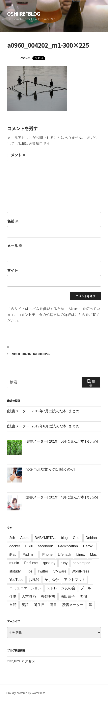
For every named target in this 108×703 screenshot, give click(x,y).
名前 (13, 221)
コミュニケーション (25, 588)
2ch (12, 538)
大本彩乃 (29, 596)
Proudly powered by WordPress (25, 693)
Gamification (68, 546)
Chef (76, 538)
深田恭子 (68, 596)
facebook (45, 546)
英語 (25, 605)
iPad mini (29, 555)
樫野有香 (48, 596)
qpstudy (49, 563)
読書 (53, 605)
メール (14, 245)
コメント (16, 154)
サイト (12, 270)
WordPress (80, 571)
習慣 (83, 596)
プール (85, 588)
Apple (24, 538)
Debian (91, 538)
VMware (59, 571)
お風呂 (34, 580)
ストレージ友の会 (61, 588)
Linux (80, 555)
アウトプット (74, 580)
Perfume (31, 563)
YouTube (16, 580)
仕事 (12, 596)
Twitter (43, 571)
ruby (64, 563)
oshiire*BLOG (23, 13)
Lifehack (64, 555)
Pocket (24, 58)
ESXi (29, 546)
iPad (12, 555)
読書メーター (73, 605)
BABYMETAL (45, 538)
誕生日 (39, 605)
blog (64, 538)
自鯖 (12, 605)
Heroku (88, 546)
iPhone (47, 555)
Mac (93, 555)
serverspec (81, 563)
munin (14, 563)
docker (14, 546)
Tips (29, 571)
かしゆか (51, 580)
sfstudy (15, 571)
